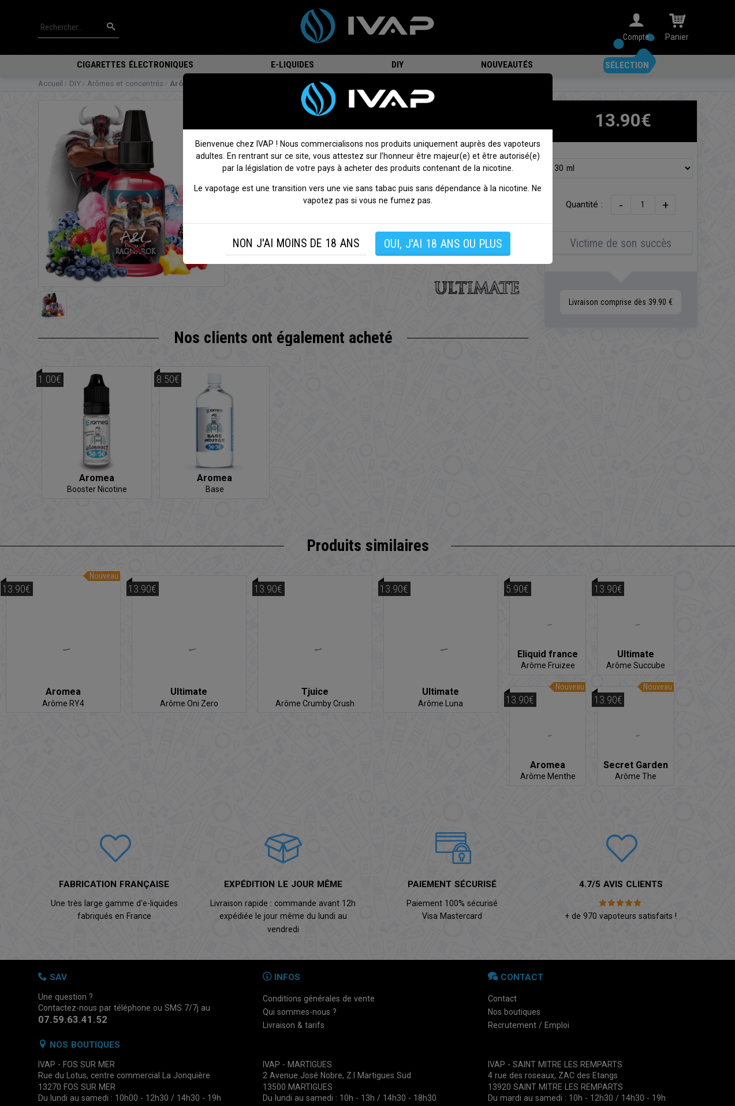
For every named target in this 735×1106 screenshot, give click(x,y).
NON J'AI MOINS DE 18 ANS (296, 243)
